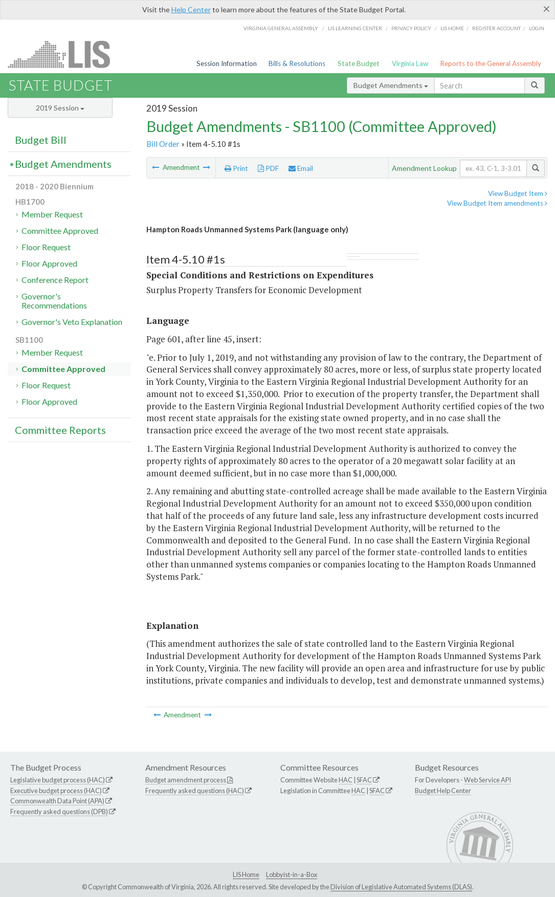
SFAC (364, 780)
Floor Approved (49, 263)
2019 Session (60, 107)
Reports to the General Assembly (490, 63)
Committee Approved (59, 230)
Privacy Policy (411, 28)
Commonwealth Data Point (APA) (57, 801)
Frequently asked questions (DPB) (59, 811)
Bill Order (163, 143)
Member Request (52, 214)
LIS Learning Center (355, 28)
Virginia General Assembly (280, 28)
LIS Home (246, 874)
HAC (345, 780)
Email (300, 168)
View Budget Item (517, 193)
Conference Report (54, 280)
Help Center (191, 9)
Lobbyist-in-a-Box (291, 874)
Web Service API (487, 780)
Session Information (226, 63)
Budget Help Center (443, 790)
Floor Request (46, 247)
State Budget (359, 63)
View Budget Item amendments (497, 203)
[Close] (546, 8)
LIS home (452, 28)
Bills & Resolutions (297, 63)
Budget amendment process (185, 780)
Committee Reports (60, 430)
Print (236, 168)
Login (536, 28)
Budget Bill (40, 140)
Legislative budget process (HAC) (57, 780)
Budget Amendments (390, 85)
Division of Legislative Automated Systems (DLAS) (401, 887)
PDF (268, 168)
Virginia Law (410, 63)
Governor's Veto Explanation (71, 321)
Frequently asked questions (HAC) (194, 790)
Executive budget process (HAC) (56, 790)
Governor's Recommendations (54, 300)
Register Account (496, 28)
